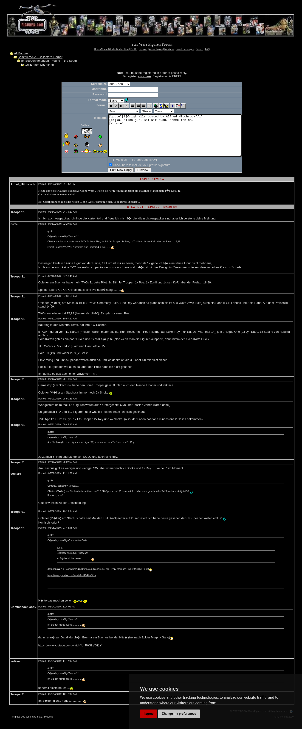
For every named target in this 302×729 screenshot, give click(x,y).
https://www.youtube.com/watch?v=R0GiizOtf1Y (72, 583)
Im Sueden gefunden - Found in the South (49, 60)
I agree (149, 713)
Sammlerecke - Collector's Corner (40, 57)
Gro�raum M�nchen (39, 65)
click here (144, 76)
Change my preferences (179, 713)
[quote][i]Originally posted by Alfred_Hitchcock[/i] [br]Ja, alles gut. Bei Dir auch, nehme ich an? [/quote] (175, 139)
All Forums (21, 53)
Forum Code (132, 168)
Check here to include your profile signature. (134, 173)
